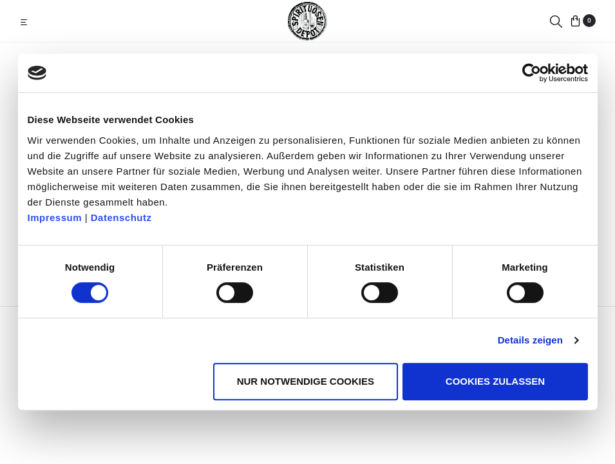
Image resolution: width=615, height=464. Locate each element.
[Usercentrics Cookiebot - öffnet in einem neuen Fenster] (531, 72)
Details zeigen (530, 339)
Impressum (55, 217)
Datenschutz (121, 217)
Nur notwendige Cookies (305, 381)
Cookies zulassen (495, 381)
